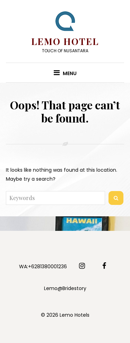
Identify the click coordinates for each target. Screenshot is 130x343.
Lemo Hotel (65, 41)
